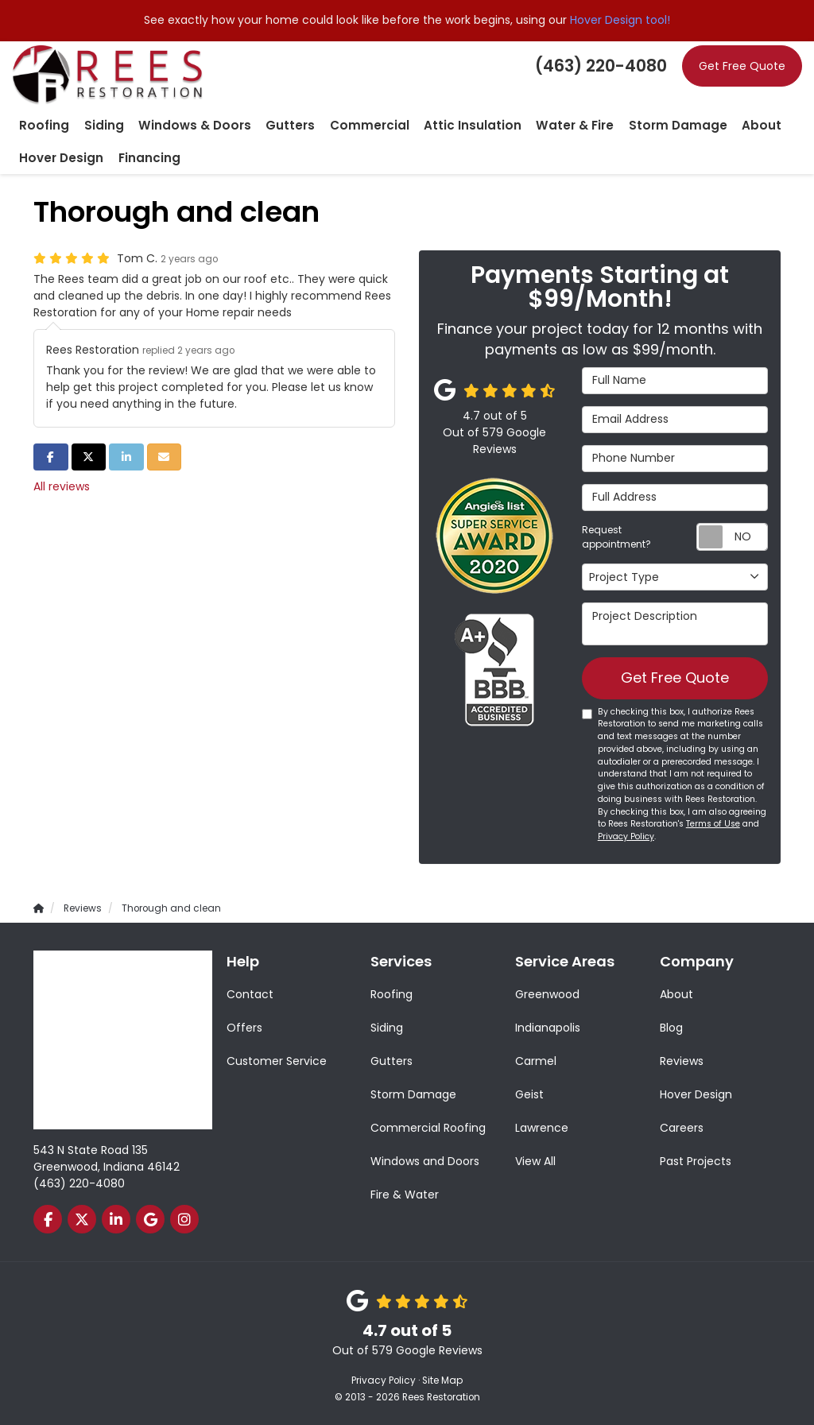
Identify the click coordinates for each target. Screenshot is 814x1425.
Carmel (535, 1061)
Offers (244, 1028)
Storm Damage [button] (618, 125)
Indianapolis (547, 1028)
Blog (671, 1028)
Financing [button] (136, 157)
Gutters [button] (265, 125)
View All (535, 1161)
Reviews (682, 1061)
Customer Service (277, 1061)
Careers (682, 1128)
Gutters (391, 1061)
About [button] (694, 125)
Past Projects (695, 1161)
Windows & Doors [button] (177, 125)
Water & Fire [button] (524, 125)
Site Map (442, 1380)
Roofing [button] (41, 125)
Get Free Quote (742, 66)
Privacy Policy (626, 837)
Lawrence (541, 1128)
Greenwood (547, 994)
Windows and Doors (424, 1161)
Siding (386, 1028)
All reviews (61, 485)
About (676, 994)
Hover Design (696, 1094)
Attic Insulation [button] (431, 125)
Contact (250, 994)
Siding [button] (95, 125)
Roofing (391, 994)
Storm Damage (413, 1094)
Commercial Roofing (428, 1128)
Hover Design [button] (56, 157)
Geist (529, 1094)
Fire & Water (404, 1194)
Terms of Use (713, 825)
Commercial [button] (336, 125)
